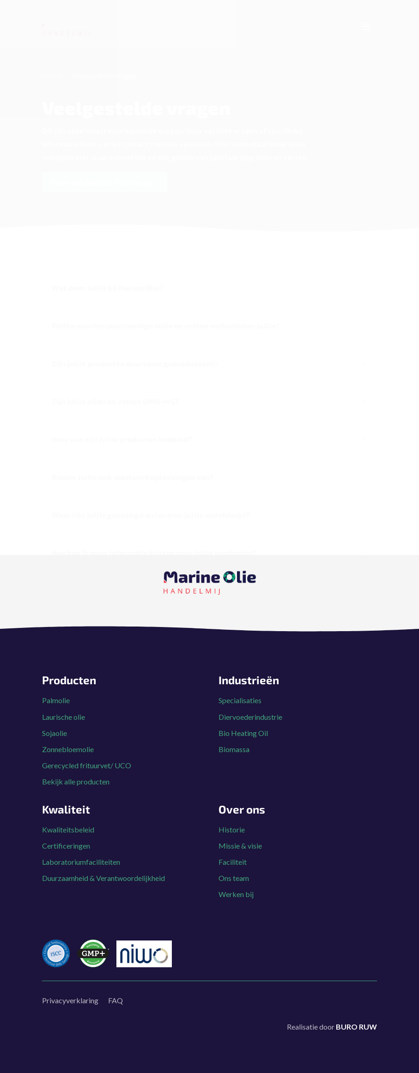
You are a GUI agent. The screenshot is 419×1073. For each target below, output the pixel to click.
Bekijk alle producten (75, 766)
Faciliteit (233, 846)
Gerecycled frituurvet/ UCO (86, 750)
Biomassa (234, 733)
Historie (232, 814)
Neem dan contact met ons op (100, 191)
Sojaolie (54, 717)
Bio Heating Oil (243, 717)
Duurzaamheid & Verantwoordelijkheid (103, 862)
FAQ (115, 985)
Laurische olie (63, 701)
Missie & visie (240, 830)
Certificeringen (66, 830)
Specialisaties (240, 685)
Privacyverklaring (70, 985)
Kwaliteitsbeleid (68, 814)
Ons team (234, 862)
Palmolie (56, 685)
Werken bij (236, 878)
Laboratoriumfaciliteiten (81, 846)
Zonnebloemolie (68, 733)
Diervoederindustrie (250, 701)
